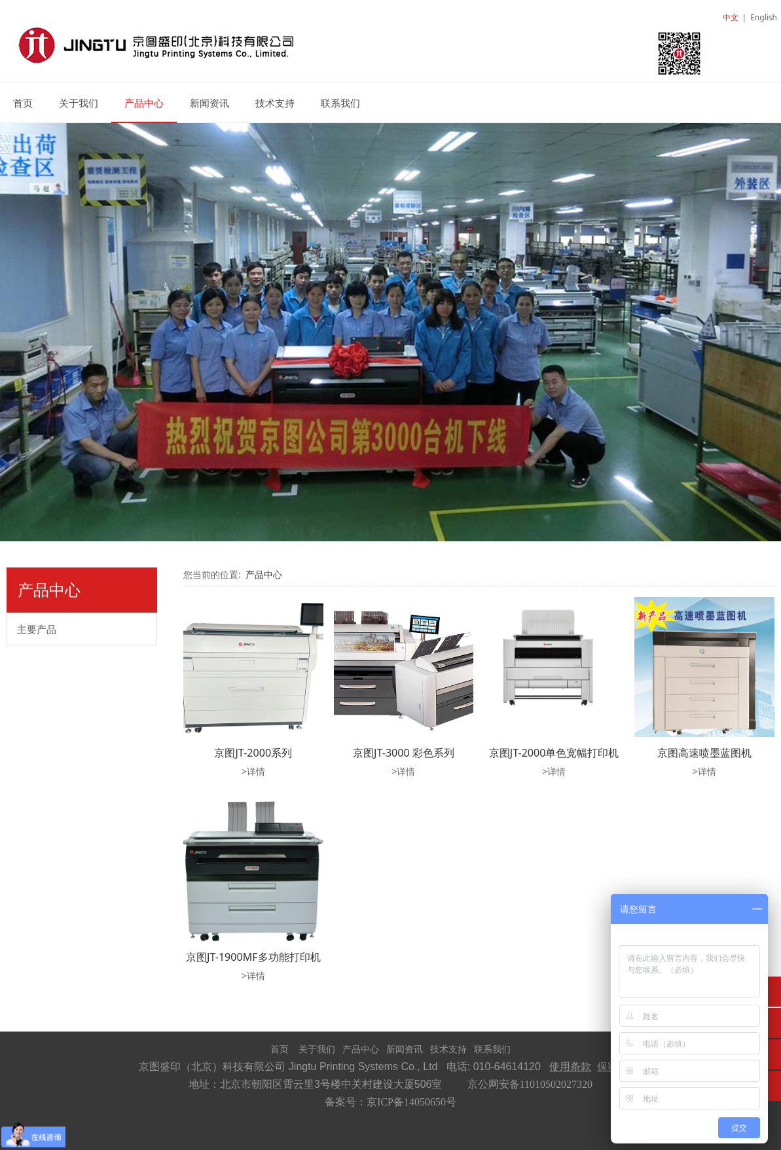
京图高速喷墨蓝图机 (704, 753)
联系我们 (340, 102)
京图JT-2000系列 (253, 753)
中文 (730, 17)
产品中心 (144, 102)
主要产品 (36, 629)
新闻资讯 (209, 102)
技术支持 (275, 102)
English (763, 17)
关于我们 (78, 102)
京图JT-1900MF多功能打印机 (253, 957)
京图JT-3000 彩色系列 (403, 753)
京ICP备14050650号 (411, 1101)
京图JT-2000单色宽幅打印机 (554, 753)
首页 (23, 102)
